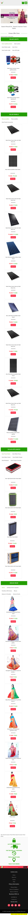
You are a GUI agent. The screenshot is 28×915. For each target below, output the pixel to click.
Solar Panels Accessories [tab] (7, 122)
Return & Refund (14, 891)
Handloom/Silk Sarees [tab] (7, 590)
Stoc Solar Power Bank (12, 537)
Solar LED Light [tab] (15, 50)
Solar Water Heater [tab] (6, 457)
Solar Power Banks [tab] (6, 454)
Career (14, 879)
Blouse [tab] (15, 590)
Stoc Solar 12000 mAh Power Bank (13, 507)
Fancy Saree (12, 816)
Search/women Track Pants (9, 834)
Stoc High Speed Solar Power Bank (13, 478)
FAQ (14, 881)
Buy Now (13, 77)
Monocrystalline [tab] (5, 119)
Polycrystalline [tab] (14, 119)
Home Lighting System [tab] (7, 43)
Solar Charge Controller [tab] (16, 460)
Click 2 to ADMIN (22, 914)
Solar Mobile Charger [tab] (17, 457)
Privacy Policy (14, 887)
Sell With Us (14, 897)
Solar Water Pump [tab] (16, 454)
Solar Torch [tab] (14, 47)
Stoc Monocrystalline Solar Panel (12, 169)
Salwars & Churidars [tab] (6, 594)
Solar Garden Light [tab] (6, 50)
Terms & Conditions (14, 889)
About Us (14, 877)
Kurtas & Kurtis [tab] (16, 594)
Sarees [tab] (3, 587)
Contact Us (14, 899)
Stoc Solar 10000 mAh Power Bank (13, 566)
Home (14, 875)
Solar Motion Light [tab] (6, 47)
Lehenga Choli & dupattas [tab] (13, 587)
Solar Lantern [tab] (17, 43)
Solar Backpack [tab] (5, 460)
